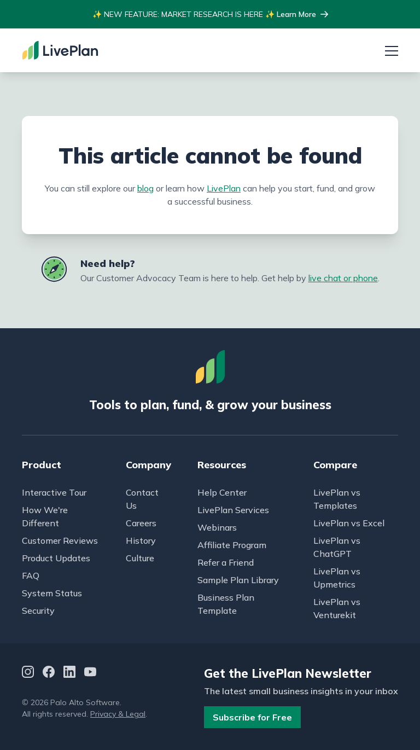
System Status (52, 593)
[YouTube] (90, 673)
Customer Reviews (60, 540)
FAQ (30, 575)
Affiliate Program (231, 544)
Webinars (217, 527)
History (141, 540)
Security (38, 610)
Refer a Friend (225, 562)
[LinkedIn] (69, 673)
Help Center (222, 492)
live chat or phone (343, 277)
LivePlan (224, 188)
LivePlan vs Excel (348, 523)
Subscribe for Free (252, 717)
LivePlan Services (233, 509)
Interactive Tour (54, 492)
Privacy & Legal (117, 714)
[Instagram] (28, 673)
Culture (140, 558)
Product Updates (56, 558)
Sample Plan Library (238, 579)
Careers (141, 523)
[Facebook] (49, 673)
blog (145, 188)
